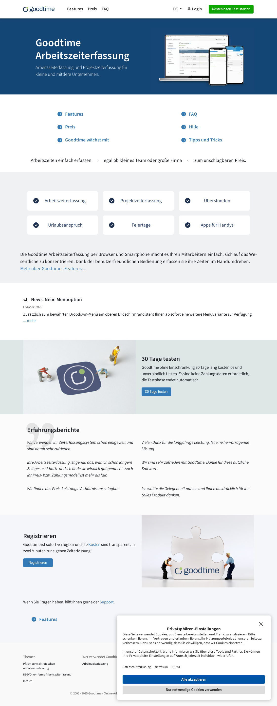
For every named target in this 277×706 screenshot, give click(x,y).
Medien (28, 681)
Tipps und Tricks (201, 140)
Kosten (94, 545)
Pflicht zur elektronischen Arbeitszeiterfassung (39, 666)
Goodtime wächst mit (83, 140)
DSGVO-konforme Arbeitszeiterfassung (47, 675)
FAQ (105, 9)
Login (194, 9)
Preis (92, 9)
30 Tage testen (156, 392)
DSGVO (175, 667)
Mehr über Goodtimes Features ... (53, 268)
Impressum (161, 667)
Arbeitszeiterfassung (95, 664)
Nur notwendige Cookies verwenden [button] (194, 690)
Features (75, 9)
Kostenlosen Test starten (231, 9)
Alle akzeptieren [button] (193, 679)
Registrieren (38, 563)
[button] (177, 9)
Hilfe (190, 126)
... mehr (29, 321)
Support (107, 602)
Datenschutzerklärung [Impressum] (137, 667)
